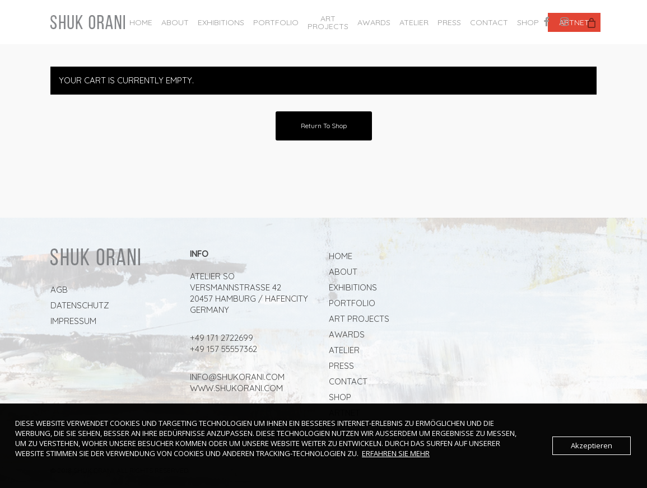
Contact (348, 381)
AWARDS (347, 334)
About (343, 271)
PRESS (341, 365)
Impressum (73, 321)
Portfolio (352, 303)
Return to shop (324, 125)
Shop (340, 397)
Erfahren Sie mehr (396, 453)
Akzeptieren (591, 445)
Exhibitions (353, 287)
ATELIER (344, 350)
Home (340, 256)
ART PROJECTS (359, 318)
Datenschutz (79, 305)
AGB (59, 289)
